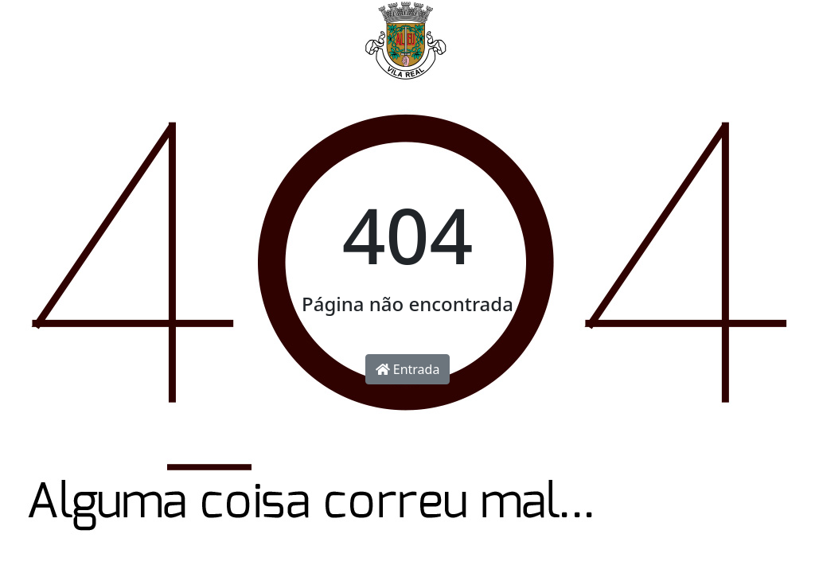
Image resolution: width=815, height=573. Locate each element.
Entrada (408, 369)
